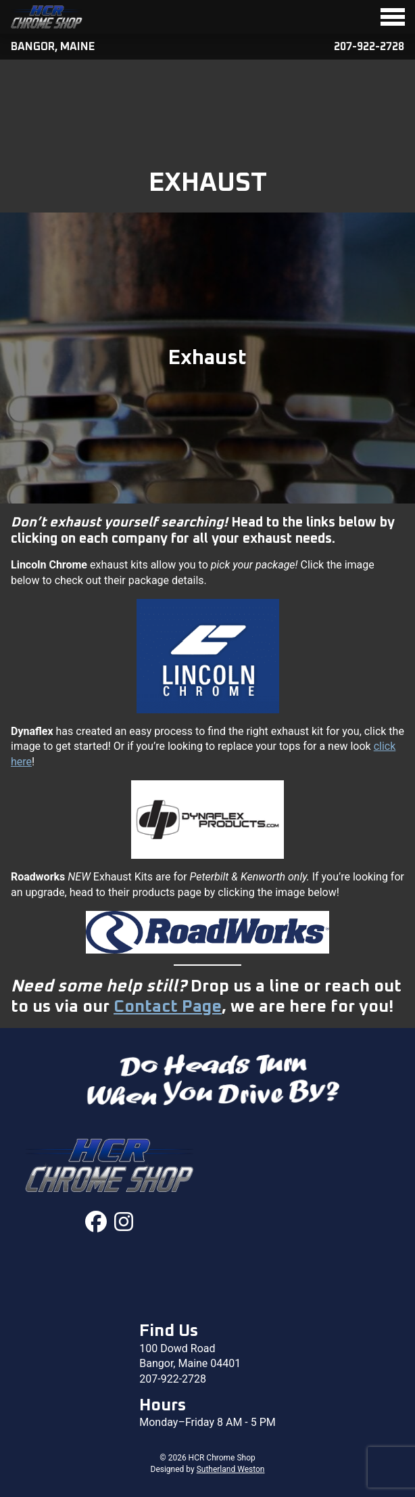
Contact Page (168, 1006)
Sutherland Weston (231, 1469)
